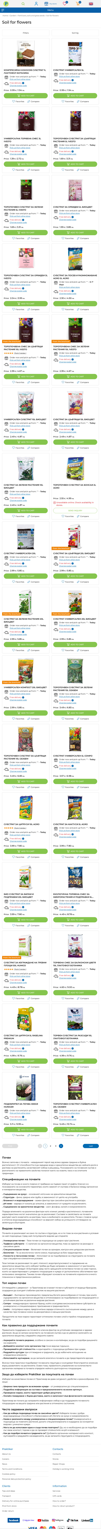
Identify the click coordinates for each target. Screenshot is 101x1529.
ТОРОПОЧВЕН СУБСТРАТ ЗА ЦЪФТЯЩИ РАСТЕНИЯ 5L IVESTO (74, 140)
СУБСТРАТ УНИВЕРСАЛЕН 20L (20, 553)
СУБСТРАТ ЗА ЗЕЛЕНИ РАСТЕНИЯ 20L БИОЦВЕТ (24, 620)
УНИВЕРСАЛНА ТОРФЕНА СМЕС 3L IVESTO (22, 140)
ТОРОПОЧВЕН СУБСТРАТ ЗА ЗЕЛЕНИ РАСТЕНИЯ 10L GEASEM (72, 689)
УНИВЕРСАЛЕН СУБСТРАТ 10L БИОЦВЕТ (25, 419)
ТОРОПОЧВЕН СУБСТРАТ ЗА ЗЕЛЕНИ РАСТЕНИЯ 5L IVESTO (23, 208)
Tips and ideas (8, 1491)
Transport (6, 1496)
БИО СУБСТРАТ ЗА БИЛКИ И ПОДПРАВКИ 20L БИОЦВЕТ (19, 895)
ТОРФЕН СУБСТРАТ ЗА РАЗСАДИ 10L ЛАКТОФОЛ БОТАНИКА (72, 1037)
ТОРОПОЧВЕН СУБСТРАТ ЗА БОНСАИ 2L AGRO (74, 486)
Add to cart (25, 95)
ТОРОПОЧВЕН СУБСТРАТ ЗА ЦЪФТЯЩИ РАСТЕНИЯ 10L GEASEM (25, 757)
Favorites (18, 101)
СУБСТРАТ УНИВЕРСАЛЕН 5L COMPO (72, 756)
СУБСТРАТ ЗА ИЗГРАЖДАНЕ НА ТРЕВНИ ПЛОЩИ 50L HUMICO (25, 964)
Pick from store (9, 1506)
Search (23, 4)
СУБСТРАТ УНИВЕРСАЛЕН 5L (68, 70)
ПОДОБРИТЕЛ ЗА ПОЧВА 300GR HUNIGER (21, 1105)
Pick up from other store (20, 79)
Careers (5, 1459)
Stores (56, 1459)
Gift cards (57, 1496)
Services (56, 1491)
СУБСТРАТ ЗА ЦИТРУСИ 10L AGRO (21, 824)
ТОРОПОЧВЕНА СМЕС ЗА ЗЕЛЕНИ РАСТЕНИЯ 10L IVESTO (71, 348)
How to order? (59, 1501)
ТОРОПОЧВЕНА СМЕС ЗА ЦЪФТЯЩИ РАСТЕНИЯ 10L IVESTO (23, 348)
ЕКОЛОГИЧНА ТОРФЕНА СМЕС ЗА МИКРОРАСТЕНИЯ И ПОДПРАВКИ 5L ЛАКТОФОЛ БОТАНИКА (72, 896)
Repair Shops (59, 1464)
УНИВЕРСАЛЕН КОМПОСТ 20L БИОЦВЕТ (25, 687)
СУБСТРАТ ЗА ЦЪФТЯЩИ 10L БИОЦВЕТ (74, 419)
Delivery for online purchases (15, 1501)
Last (91, 1146)
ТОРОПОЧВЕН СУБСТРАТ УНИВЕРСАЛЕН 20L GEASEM (75, 1105)
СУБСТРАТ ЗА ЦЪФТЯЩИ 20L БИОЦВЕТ (74, 553)
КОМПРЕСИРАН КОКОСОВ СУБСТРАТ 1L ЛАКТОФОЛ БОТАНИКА (25, 71)
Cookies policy (8, 1474)
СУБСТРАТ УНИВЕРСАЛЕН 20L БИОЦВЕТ (74, 619)
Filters (26, 33)
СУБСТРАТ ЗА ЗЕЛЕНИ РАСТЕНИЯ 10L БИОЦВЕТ (23, 486)
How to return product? (64, 1506)
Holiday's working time (63, 1469)
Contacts (57, 1454)
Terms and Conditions (12, 1469)
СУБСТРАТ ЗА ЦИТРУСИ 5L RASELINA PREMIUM (23, 1037)
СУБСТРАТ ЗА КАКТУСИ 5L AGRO (70, 824)
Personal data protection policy (16, 1479)
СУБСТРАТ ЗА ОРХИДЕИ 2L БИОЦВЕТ (72, 207)
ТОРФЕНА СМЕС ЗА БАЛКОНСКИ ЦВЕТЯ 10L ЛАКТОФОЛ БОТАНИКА (74, 964)
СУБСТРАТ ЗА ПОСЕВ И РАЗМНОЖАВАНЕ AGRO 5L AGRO (75, 277)
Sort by (75, 33)
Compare (33, 101)
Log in (36, 4)
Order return (8, 1511)
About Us (6, 1454)
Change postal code (18, 85)
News (4, 1464)
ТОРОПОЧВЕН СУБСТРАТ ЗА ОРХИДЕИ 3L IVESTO (26, 277)
